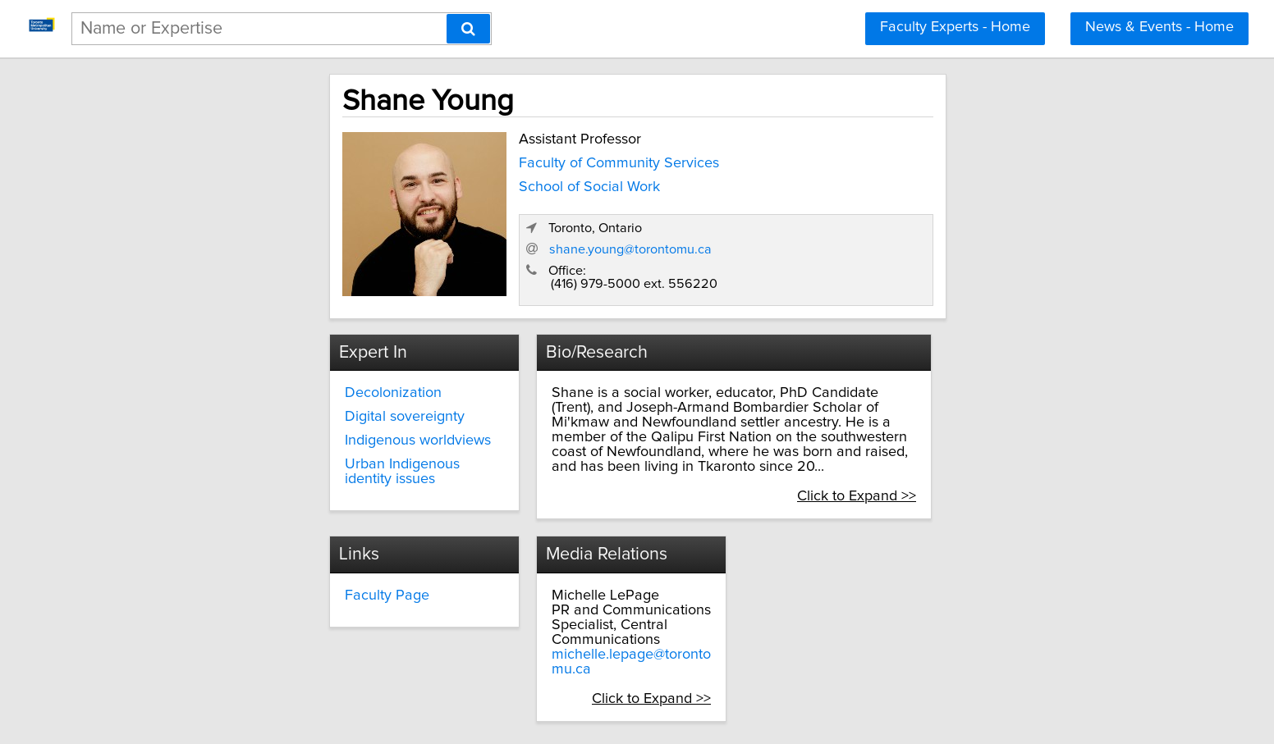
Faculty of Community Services (473, 160)
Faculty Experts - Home (955, 27)
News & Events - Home (1159, 27)
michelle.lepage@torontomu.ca (876, 598)
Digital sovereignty (267, 403)
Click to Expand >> (1007, 453)
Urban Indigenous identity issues (311, 450)
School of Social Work (444, 183)
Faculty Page (535, 553)
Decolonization (255, 379)
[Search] (468, 28)
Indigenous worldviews (280, 427)
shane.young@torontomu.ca (923, 233)
